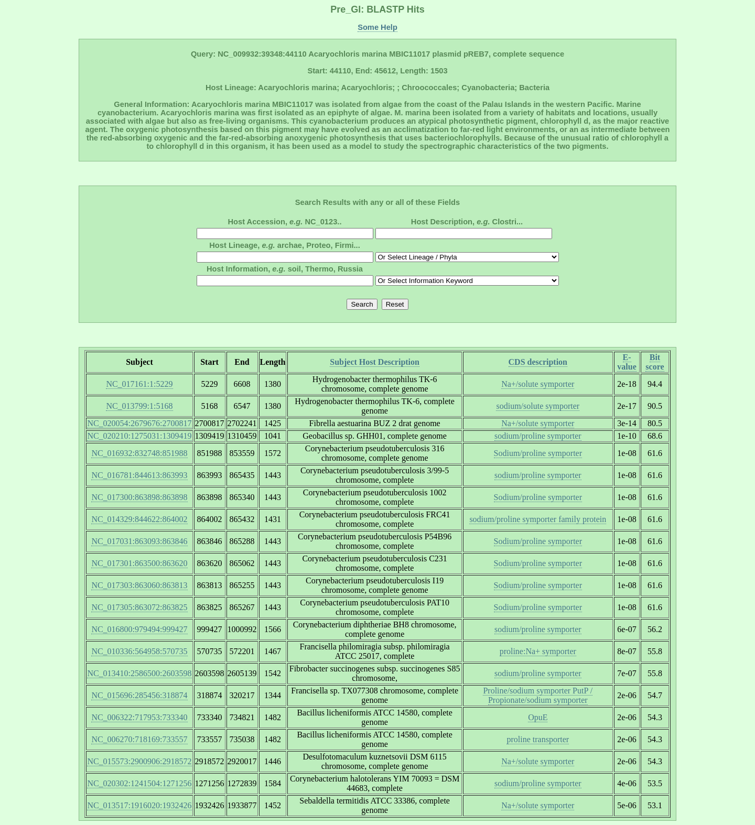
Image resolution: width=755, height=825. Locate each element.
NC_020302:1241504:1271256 (139, 783)
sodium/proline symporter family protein (537, 519)
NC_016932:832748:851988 (139, 453)
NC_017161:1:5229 (139, 383)
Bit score (654, 362)
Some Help (377, 27)
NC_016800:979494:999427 (139, 629)
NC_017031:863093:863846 (139, 541)
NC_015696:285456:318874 (139, 695)
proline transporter (537, 739)
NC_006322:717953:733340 (139, 717)
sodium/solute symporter (537, 405)
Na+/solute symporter (537, 383)
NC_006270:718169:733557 (139, 739)
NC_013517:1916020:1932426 (139, 805)
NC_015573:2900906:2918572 (139, 761)
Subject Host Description (374, 361)
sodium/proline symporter (537, 435)
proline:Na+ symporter (538, 651)
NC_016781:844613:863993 (139, 475)
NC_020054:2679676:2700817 (139, 423)
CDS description (538, 361)
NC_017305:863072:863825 (139, 607)
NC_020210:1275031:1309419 (139, 435)
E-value (626, 362)
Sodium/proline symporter (538, 453)
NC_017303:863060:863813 (139, 585)
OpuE (537, 717)
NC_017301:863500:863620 (139, 563)
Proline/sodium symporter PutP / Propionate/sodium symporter (537, 695)
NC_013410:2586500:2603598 (139, 673)
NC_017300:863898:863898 (139, 497)
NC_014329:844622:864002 (139, 519)
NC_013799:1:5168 (139, 405)
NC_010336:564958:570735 (139, 651)
